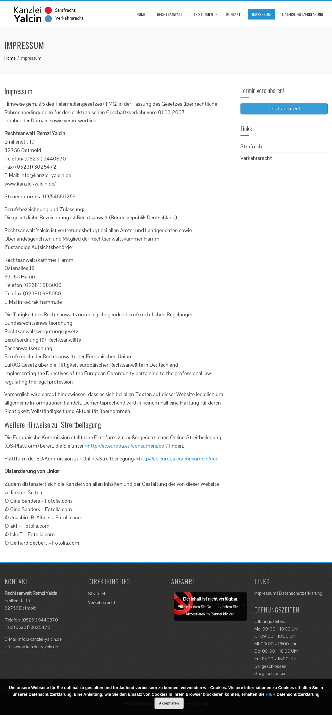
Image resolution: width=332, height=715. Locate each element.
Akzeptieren (169, 703)
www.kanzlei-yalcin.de (36, 647)
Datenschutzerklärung (302, 14)
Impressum (261, 14)
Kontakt (233, 14)
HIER (270, 694)
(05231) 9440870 (40, 620)
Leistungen (203, 14)
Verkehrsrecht (256, 158)
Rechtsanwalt (169, 14)
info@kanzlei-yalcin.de (40, 639)
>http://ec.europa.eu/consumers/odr (176, 458)
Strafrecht (252, 146)
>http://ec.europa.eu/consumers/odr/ (126, 445)
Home (140, 14)
